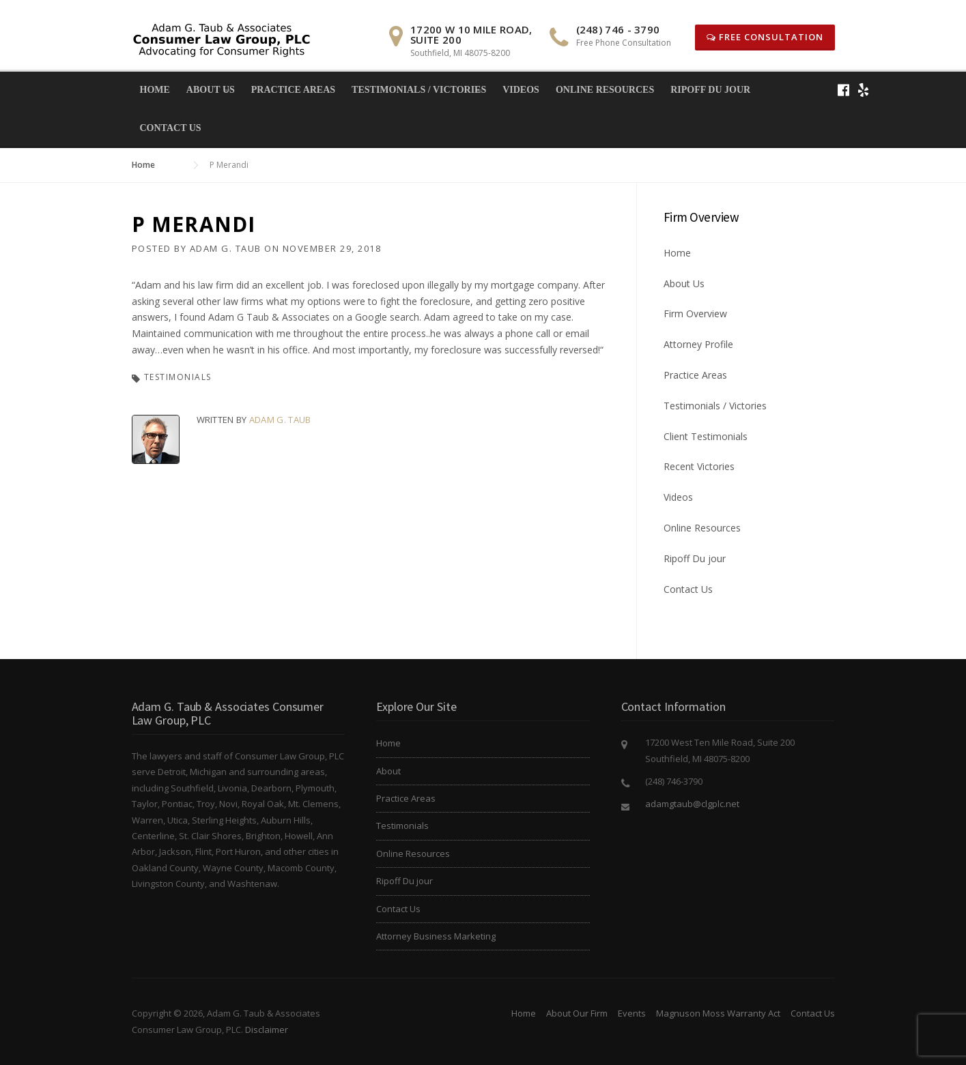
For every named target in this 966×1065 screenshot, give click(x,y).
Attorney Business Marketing (436, 936)
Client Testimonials (706, 436)
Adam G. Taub (225, 248)
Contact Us (170, 128)
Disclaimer (266, 1029)
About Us (210, 90)
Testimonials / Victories (419, 90)
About (388, 771)
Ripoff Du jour (710, 90)
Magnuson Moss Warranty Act (718, 1013)
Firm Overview (695, 313)
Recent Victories (699, 466)
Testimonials (178, 377)
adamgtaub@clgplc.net (692, 804)
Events (632, 1013)
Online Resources (605, 90)
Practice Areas (293, 90)
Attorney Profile (698, 344)
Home (155, 90)
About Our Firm (577, 1013)
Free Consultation (765, 37)
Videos (520, 90)
